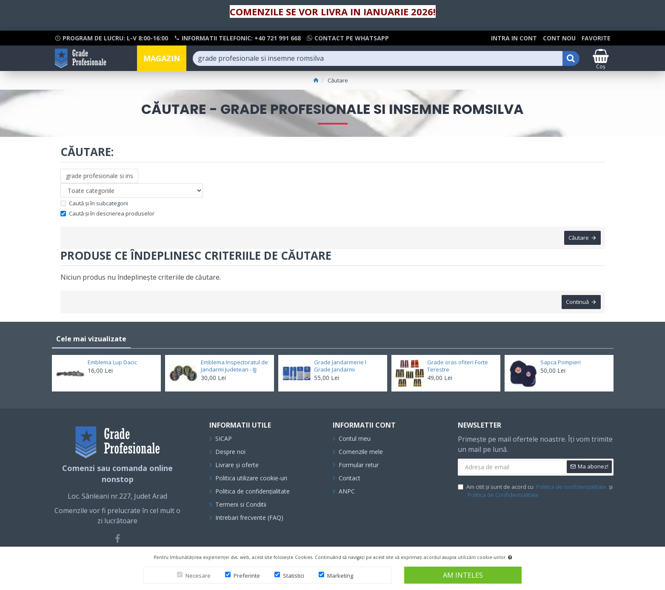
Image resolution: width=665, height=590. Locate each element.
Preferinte (247, 575)
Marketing (340, 575)
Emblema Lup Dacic (112, 362)
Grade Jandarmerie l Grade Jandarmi (340, 366)
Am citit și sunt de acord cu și (535, 491)
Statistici (293, 575)
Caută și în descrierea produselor (107, 213)
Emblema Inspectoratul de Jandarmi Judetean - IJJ (234, 366)
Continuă (577, 302)
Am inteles (463, 575)
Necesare (198, 575)
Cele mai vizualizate (91, 338)
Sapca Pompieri (560, 362)
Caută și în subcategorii (94, 203)
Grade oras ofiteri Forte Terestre (457, 366)
